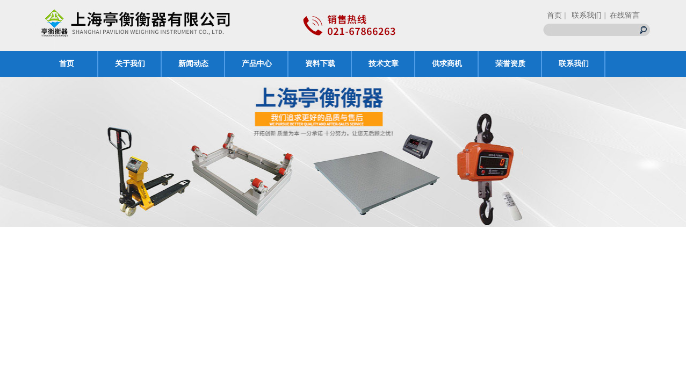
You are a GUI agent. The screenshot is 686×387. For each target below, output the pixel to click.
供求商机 (447, 64)
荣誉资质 (510, 64)
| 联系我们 (583, 15)
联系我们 (574, 64)
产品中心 (257, 64)
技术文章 (384, 64)
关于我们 (130, 64)
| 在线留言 (622, 15)
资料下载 (320, 64)
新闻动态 (193, 64)
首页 (554, 15)
